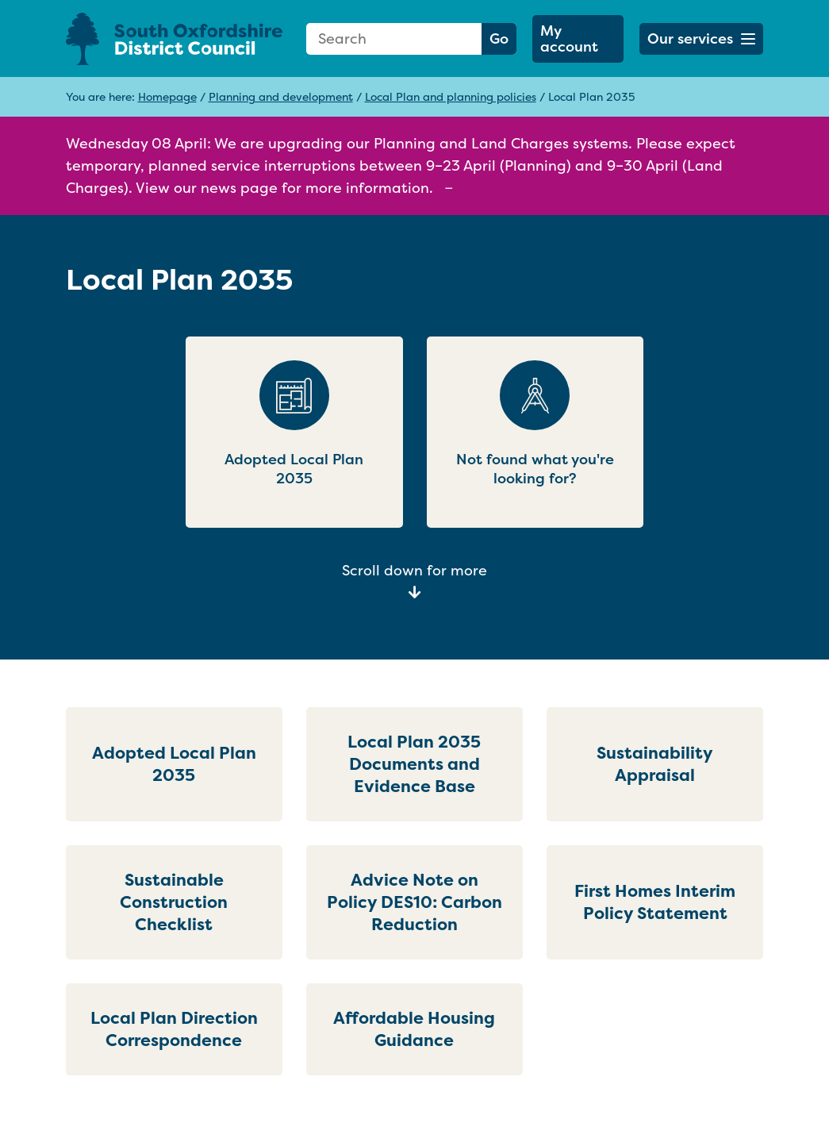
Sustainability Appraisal (655, 763)
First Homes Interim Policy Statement (654, 902)
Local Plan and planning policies (450, 96)
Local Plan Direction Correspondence (174, 1029)
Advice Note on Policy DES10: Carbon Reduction (414, 902)
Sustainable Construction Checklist (174, 902)
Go (499, 38)
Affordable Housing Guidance (414, 1029)
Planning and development (281, 96)
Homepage (167, 96)
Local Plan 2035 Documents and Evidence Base (414, 764)
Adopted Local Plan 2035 (174, 763)
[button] (701, 39)
